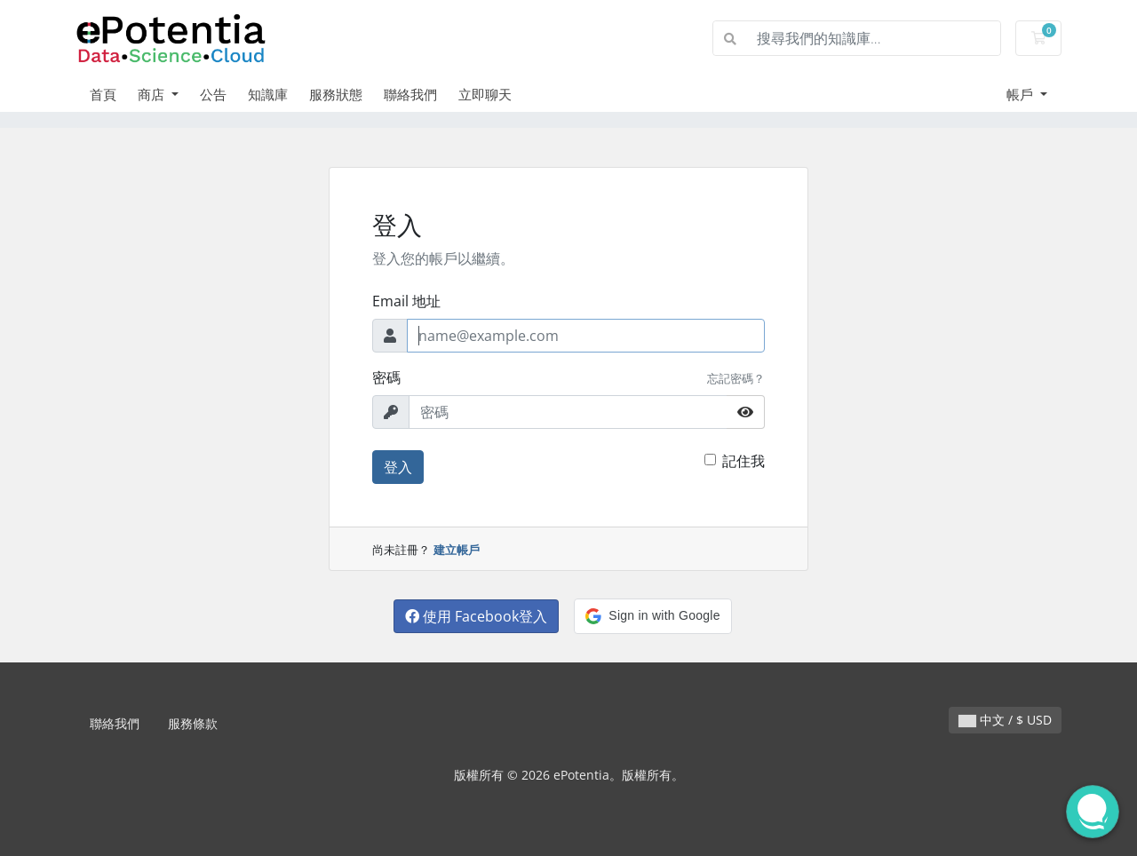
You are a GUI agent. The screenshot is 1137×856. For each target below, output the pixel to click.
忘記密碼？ (736, 378)
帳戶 (1021, 94)
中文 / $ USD (1005, 719)
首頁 (103, 94)
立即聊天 (485, 94)
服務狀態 (335, 94)
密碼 (386, 377)
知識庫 (268, 94)
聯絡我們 (410, 94)
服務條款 (193, 723)
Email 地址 (406, 301)
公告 (213, 94)
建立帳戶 (456, 550)
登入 (398, 467)
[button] (652, 616)
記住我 (743, 461)
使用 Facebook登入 (476, 616)
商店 (153, 94)
